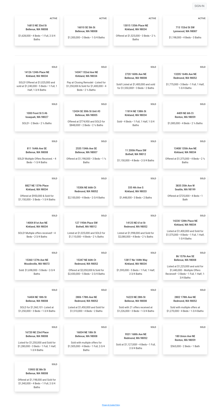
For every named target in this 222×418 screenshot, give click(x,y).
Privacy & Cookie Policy (111, 405)
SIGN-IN (199, 6)
